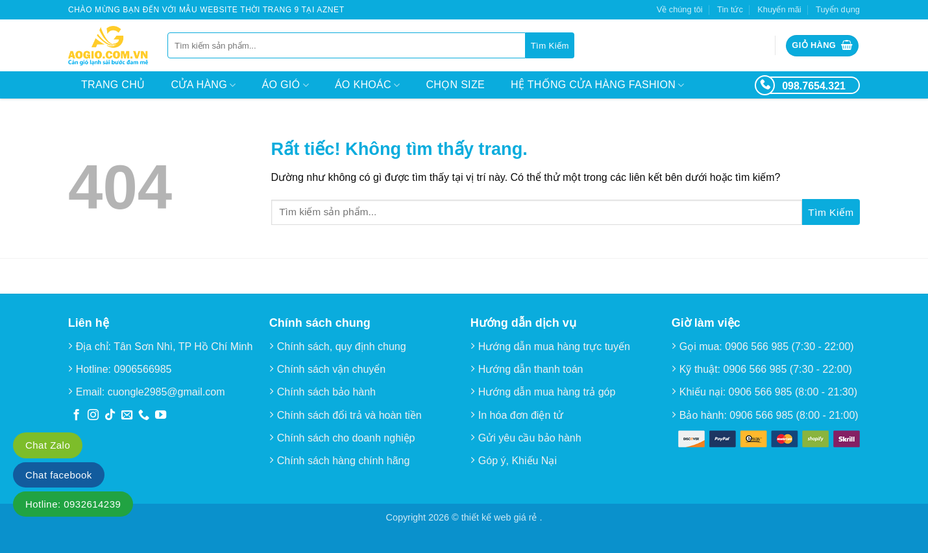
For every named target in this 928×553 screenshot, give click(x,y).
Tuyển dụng (838, 9)
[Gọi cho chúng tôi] (143, 415)
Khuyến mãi (779, 9)
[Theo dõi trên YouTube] (160, 415)
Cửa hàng (203, 85)
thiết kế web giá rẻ (500, 517)
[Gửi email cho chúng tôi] (126, 415)
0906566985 (143, 369)
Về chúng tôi (680, 9)
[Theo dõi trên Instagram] (93, 415)
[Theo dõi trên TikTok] (110, 415)
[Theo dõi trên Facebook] (76, 415)
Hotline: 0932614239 (73, 504)
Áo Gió (285, 85)
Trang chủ (113, 84)
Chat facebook (58, 474)
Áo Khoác (367, 85)
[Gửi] (550, 45)
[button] (822, 45)
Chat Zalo (47, 445)
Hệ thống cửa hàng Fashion (598, 85)
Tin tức (730, 9)
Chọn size (455, 84)
